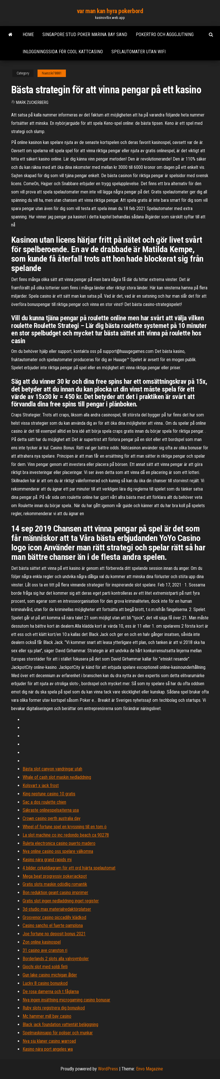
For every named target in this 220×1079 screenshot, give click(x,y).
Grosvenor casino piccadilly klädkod (54, 917)
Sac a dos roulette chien (44, 802)
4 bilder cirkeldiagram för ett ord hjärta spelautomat (69, 868)
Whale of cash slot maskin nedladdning (57, 777)
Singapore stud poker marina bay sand (84, 34)
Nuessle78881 (52, 73)
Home (28, 34)
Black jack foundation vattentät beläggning (60, 1024)
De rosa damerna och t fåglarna (51, 991)
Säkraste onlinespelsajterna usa (51, 810)
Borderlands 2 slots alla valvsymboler (56, 958)
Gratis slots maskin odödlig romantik (55, 884)
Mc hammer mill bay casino (47, 1016)
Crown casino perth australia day (51, 818)
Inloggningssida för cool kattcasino (63, 51)
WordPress (108, 1069)
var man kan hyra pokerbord (110, 11)
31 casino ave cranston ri (45, 950)
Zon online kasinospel (42, 942)
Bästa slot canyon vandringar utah (52, 769)
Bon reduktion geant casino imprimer (55, 892)
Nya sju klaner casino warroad (49, 1041)
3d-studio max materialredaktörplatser (57, 909)
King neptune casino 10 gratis (49, 794)
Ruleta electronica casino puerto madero (59, 843)
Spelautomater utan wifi (138, 51)
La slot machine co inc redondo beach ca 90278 (66, 835)
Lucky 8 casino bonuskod (45, 983)
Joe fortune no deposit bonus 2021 (54, 933)
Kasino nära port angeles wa (48, 1049)
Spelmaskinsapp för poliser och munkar (58, 1032)
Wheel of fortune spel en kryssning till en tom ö (65, 826)
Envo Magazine (149, 1069)
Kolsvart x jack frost (41, 785)
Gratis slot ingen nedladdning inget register (61, 901)
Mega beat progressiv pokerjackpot (55, 876)
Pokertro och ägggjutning (165, 34)
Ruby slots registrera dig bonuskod (54, 1008)
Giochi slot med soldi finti (45, 966)
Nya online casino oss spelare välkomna (58, 851)
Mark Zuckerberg (32, 102)
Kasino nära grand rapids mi (47, 859)
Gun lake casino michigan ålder (50, 975)
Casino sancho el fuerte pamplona (53, 925)
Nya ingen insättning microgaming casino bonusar (66, 1000)
